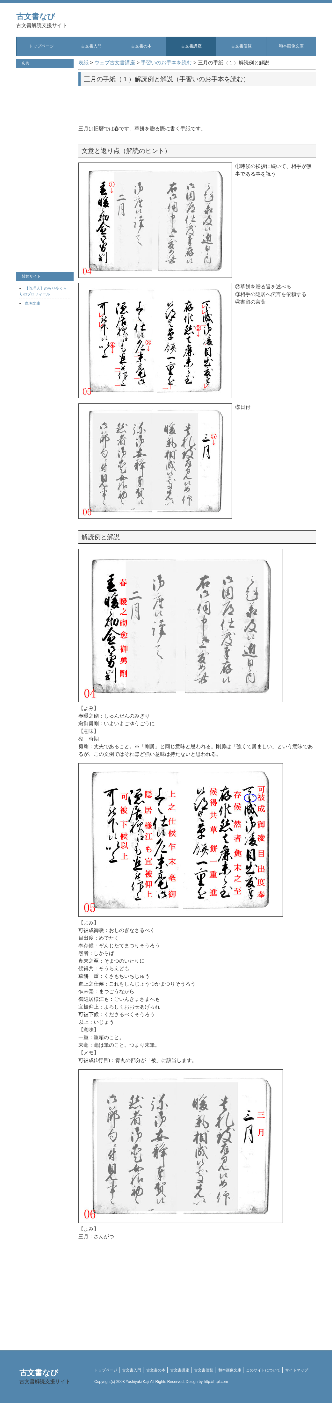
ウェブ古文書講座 (114, 62)
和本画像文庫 (291, 46)
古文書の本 (141, 46)
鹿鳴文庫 (32, 303)
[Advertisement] (197, 103)
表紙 (83, 62)
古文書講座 (191, 46)
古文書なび (41, 20)
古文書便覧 (241, 46)
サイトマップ (296, 1370)
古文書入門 (91, 46)
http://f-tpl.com (216, 1381)
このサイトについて (263, 1370)
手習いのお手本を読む (166, 62)
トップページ (41, 46)
